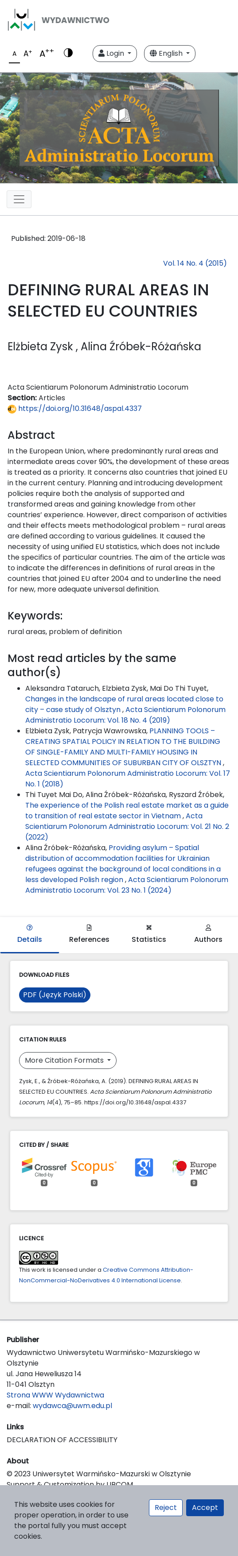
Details (29, 934)
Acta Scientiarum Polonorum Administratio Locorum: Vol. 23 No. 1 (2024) (126, 885)
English (167, 53)
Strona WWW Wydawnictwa (55, 1395)
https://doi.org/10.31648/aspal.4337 (75, 408)
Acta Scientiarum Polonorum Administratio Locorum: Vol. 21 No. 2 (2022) (127, 826)
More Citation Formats (65, 1060)
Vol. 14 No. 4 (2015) (195, 263)
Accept (205, 1507)
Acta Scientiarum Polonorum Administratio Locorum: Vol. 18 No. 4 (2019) (125, 714)
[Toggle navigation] (19, 199)
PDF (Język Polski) (54, 995)
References (89, 934)
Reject (166, 1507)
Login (112, 53)
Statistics (149, 934)
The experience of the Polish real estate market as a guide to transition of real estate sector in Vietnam (127, 810)
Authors (208, 934)
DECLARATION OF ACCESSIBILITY (62, 1440)
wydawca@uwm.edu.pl (72, 1406)
